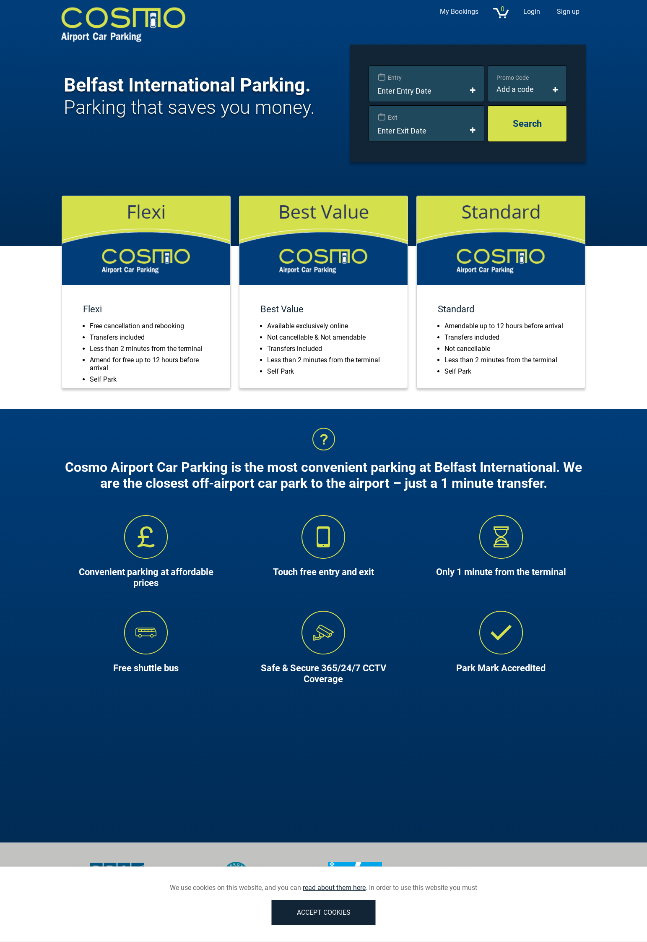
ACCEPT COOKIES (324, 912)
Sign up (568, 12)
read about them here (334, 888)
